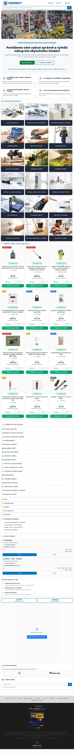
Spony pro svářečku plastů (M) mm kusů (61, 311)
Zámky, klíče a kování (11, 486)
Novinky (6, 507)
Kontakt (13, 698)
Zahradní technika (10, 456)
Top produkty (9, 511)
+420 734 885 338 (9, 563)
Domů (7, 698)
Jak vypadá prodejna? (11, 530)
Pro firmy (37, 698)
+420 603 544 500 (9, 545)
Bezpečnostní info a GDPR (37, 700)
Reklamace (51, 698)
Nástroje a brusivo (10, 444)
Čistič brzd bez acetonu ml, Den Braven (37, 397)
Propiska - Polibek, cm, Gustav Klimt (61, 397)
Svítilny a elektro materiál (13, 463)
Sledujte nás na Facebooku (37, 637)
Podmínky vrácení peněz (63, 698)
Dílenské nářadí (9, 440)
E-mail (54, 554)
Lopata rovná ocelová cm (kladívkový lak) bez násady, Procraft (13, 267)
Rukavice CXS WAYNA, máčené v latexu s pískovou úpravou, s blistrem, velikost (61, 268)
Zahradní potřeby (10, 460)
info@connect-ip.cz (9, 547)
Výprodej (7, 514)
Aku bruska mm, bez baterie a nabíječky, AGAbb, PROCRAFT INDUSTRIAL (13, 354)
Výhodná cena (8, 503)
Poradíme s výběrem (45, 62)
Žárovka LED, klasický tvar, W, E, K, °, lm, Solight (37, 353)
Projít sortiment (27, 62)
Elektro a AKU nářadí (11, 452)
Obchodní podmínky (28, 698)
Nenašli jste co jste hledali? (13, 527)
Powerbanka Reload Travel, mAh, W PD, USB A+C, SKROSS (13, 311)
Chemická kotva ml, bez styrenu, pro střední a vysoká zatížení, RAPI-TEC (13, 398)
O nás (19, 698)
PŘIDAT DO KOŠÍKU (13, 286)
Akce (5, 499)
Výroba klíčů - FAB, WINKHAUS (13, 525)
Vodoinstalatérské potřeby (13, 471)
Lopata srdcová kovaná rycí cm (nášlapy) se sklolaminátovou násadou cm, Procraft (37, 268)
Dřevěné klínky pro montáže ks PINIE (61, 353)
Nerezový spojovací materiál (13, 433)
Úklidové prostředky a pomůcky (14, 490)
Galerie (44, 698)
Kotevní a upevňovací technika (14, 437)
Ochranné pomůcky (10, 479)
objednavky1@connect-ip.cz (12, 565)
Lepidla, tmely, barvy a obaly (13, 467)
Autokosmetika (9, 475)
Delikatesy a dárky (10, 494)
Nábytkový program (10, 483)
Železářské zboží (9, 448)
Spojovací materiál (10, 429)
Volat (19, 554)
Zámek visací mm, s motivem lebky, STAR (37, 311)
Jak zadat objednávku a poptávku (14, 522)
